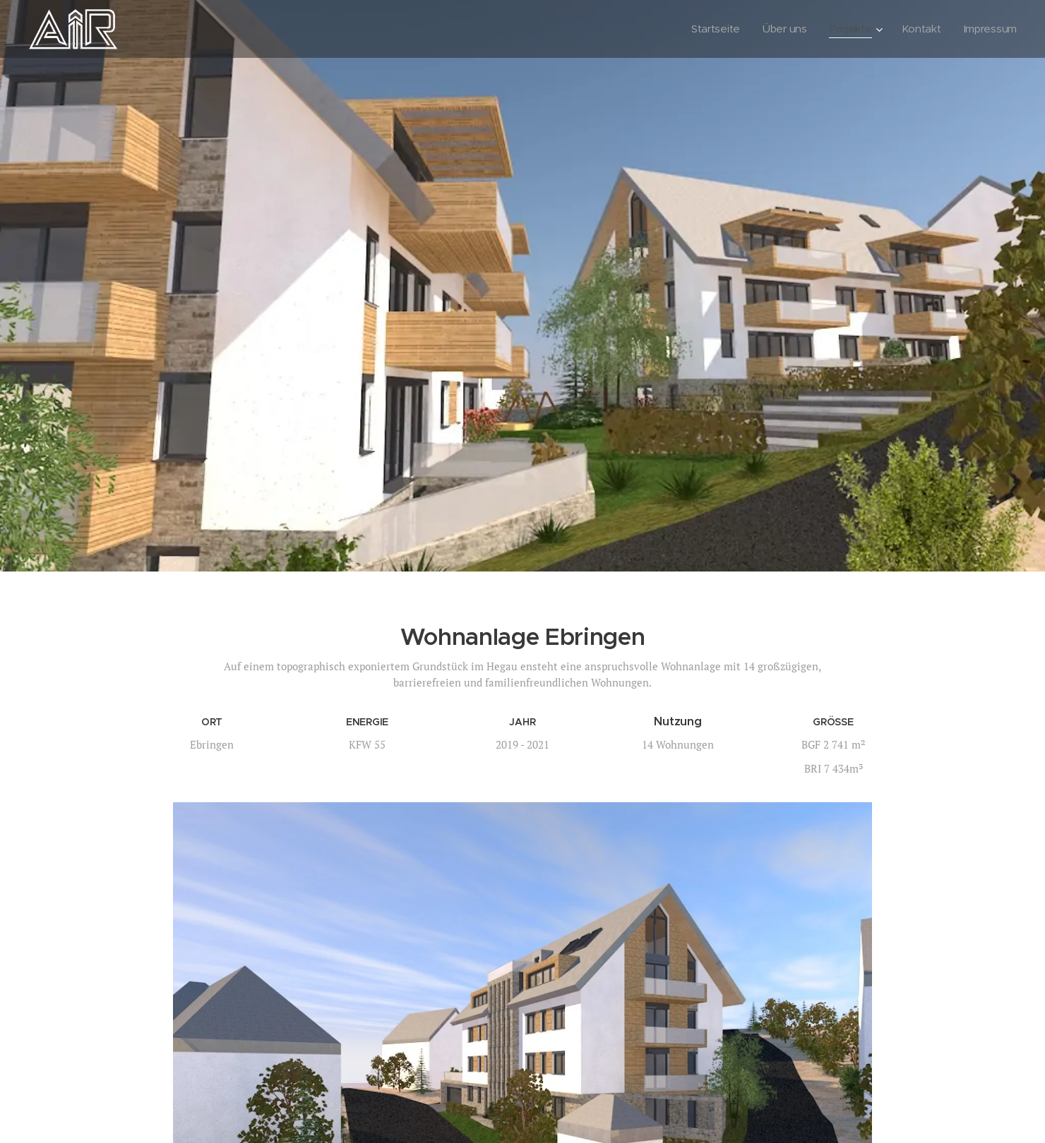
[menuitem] (712, 29)
